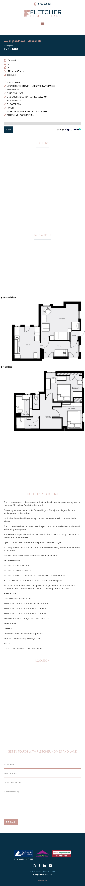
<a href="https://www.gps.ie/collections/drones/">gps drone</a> (42, 702)
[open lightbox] (42, 154)
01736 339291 (44, 4)
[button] (42, 23)
